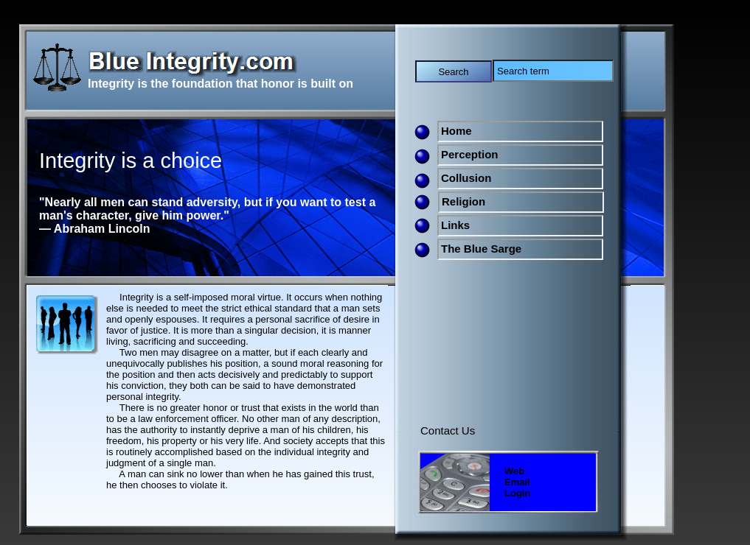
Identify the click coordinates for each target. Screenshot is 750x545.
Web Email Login (517, 482)
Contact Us (447, 430)
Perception (470, 154)
